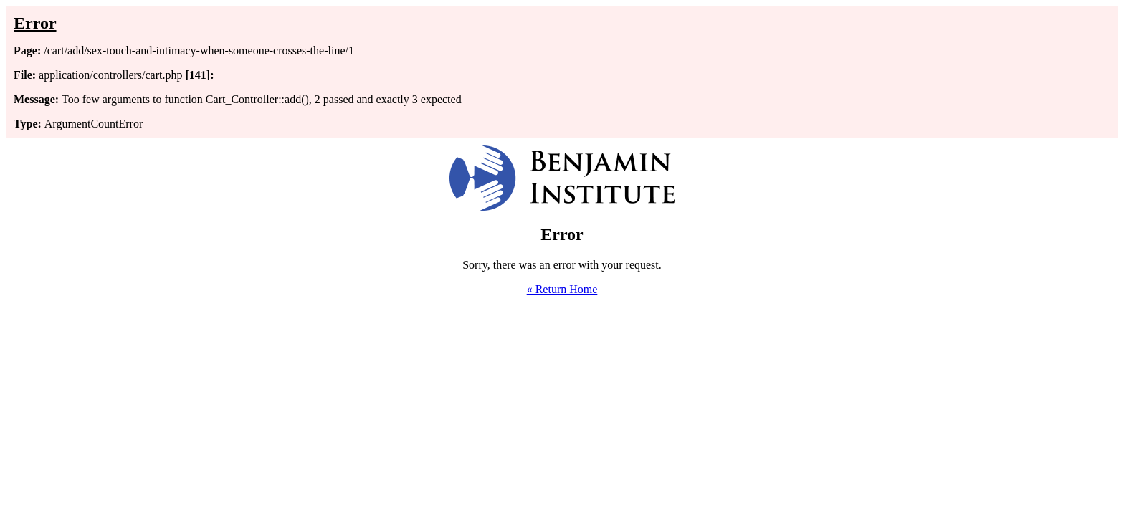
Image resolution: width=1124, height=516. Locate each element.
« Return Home (562, 289)
